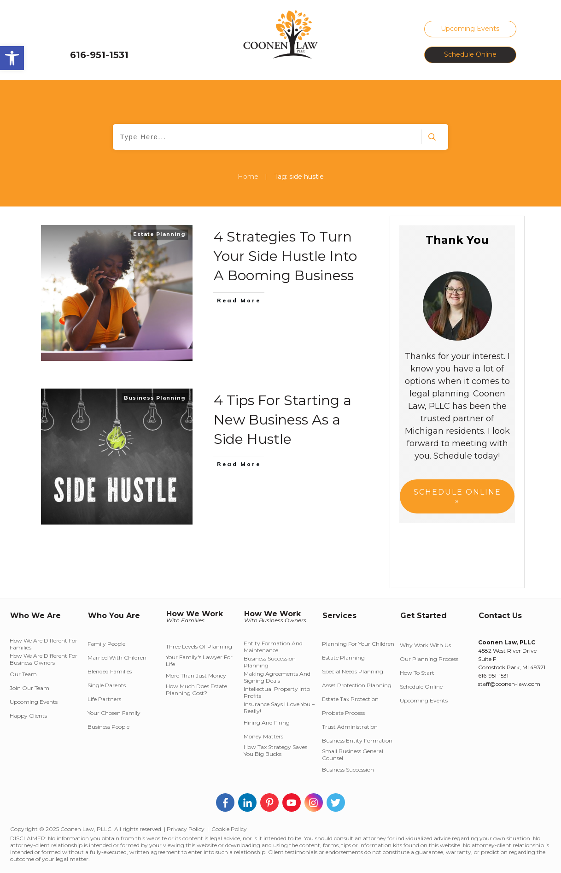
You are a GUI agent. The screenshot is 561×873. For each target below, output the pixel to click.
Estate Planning (159, 234)
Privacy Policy (186, 829)
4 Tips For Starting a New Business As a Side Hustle (282, 420)
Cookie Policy (229, 829)
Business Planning (155, 398)
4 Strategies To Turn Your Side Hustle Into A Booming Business (285, 256)
